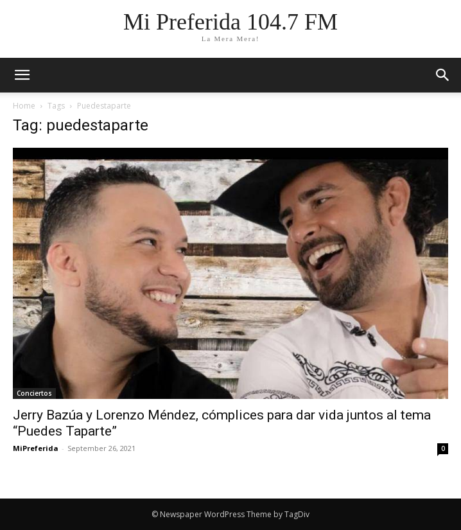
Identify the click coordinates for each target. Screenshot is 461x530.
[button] (443, 75)
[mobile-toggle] (21, 75)
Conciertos (34, 393)
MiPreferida (35, 448)
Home (24, 105)
